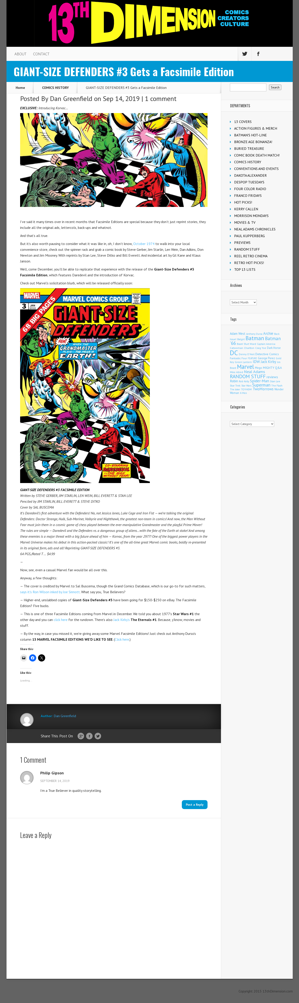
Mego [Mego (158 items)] (258, 368)
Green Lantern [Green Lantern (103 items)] (243, 362)
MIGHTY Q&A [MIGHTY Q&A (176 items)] (272, 368)
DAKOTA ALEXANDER (250, 175)
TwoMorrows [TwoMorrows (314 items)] (263, 389)
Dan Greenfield (71, 98)
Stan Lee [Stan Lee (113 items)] (275, 381)
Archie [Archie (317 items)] (268, 333)
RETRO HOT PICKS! (249, 262)
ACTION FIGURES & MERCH (255, 128)
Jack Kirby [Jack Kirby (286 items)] (268, 361)
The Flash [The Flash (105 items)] (276, 385)
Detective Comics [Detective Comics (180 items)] (267, 354)
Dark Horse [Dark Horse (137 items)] (274, 348)
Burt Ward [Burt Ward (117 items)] (250, 344)
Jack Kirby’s (135, 619)
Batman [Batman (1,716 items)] (255, 338)
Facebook (89, 736)
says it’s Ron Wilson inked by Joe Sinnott (50, 592)
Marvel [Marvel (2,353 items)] (245, 366)
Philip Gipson (52, 773)
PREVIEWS (242, 242)
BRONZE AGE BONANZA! (253, 142)
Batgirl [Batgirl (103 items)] (241, 339)
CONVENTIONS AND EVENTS (256, 168)
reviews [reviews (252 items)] (272, 377)
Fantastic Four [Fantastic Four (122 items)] (238, 358)
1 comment (160, 98)
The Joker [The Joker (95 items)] (235, 389)
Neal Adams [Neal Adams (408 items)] (254, 371)
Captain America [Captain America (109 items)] (266, 344)
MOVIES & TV (244, 222)
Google (80, 736)
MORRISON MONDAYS (251, 215)
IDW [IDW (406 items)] (256, 361)
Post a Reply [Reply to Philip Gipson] (195, 805)
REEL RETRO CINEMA (250, 256)
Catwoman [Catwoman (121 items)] (236, 348)
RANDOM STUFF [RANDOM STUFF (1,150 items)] (248, 376)
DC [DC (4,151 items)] (234, 352)
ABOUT (20, 54)
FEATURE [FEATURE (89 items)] (252, 358)
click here (61, 619)
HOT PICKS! (243, 202)
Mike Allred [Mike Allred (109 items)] (236, 372)
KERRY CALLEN (246, 209)
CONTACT (41, 54)
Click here (122, 639)
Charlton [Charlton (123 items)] (249, 348)
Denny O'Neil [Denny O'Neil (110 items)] (246, 354)
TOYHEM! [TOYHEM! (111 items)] (246, 389)
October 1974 (144, 243)
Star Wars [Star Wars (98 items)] (246, 385)
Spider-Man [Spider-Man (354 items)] (259, 380)
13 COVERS (243, 121)
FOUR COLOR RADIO (250, 189)
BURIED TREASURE (249, 148)
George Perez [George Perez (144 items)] (266, 358)
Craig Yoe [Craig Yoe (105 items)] (260, 348)
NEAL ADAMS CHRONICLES (255, 229)
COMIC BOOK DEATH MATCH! (257, 155)
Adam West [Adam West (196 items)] (237, 333)
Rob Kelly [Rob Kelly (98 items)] (244, 381)
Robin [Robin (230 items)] (234, 381)
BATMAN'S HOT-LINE (250, 135)
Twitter (97, 736)
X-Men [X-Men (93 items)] (243, 393)
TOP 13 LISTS (244, 269)
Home (20, 87)
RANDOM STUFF (247, 249)
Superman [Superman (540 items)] (261, 385)
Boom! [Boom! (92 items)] (240, 344)
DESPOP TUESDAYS (249, 182)
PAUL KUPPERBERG (249, 236)
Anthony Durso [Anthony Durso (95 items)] (254, 333)
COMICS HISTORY (55, 87)
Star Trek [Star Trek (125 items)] (235, 385)
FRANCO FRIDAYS (248, 195)
